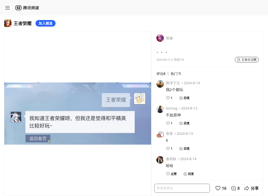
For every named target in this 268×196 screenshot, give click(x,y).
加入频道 (46, 23)
